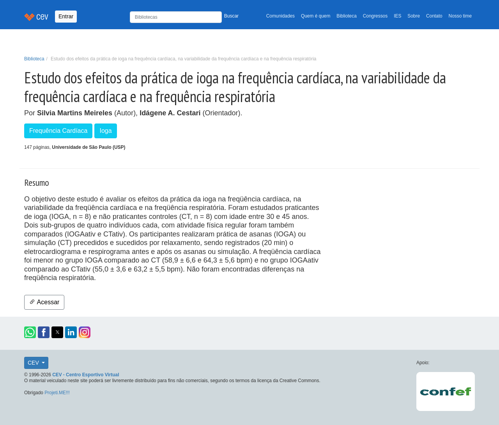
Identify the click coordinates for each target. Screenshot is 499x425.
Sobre (413, 16)
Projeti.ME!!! (57, 392)
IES (397, 16)
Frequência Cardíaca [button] (58, 130)
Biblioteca (346, 16)
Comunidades (280, 16)
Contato (434, 16)
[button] (30, 332)
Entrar (65, 16)
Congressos (375, 16)
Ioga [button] (105, 130)
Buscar (231, 16)
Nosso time (460, 16)
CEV (34, 363)
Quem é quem (315, 16)
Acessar (44, 302)
